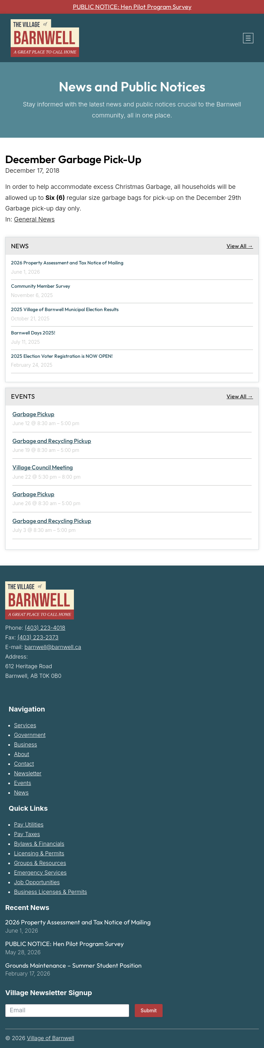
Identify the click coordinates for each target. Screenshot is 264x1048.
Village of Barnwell (50, 1037)
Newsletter (28, 772)
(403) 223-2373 (38, 636)
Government (30, 734)
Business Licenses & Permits (50, 891)
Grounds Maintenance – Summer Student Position (73, 964)
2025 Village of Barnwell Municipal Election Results (66, 309)
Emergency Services (40, 871)
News (21, 791)
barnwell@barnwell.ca (52, 646)
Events (22, 782)
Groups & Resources (40, 862)
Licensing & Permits (39, 852)
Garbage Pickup (33, 413)
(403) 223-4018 (45, 627)
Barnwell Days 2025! (34, 332)
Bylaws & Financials (39, 843)
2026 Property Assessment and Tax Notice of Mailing (69, 262)
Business (25, 743)
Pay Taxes (27, 833)
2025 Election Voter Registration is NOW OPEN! (64, 355)
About (21, 753)
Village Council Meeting (42, 466)
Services (25, 724)
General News (34, 219)
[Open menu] (248, 38)
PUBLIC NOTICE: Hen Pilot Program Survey (132, 6)
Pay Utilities (29, 823)
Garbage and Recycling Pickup (51, 440)
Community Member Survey (42, 286)
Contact (24, 763)
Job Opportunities (37, 881)
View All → (240, 245)
